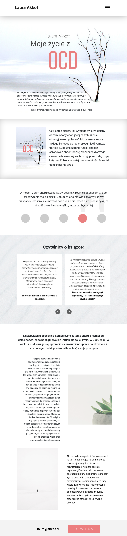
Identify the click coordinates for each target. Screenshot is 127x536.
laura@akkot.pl (48, 529)
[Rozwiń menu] (107, 8)
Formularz (84, 529)
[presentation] (58, 312)
